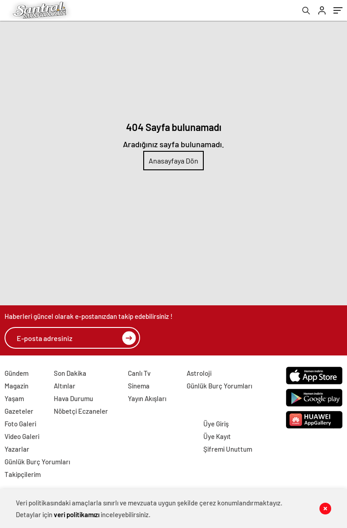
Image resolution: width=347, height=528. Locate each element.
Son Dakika (70, 373)
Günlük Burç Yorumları (219, 386)
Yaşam (14, 398)
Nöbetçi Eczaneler (81, 411)
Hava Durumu (73, 398)
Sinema (139, 386)
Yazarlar (17, 449)
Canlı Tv (139, 373)
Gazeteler (19, 411)
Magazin (16, 386)
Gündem (16, 373)
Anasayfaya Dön (173, 160)
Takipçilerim (23, 474)
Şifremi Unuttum (227, 449)
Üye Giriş (216, 424)
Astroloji (199, 373)
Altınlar (64, 386)
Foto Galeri (20, 424)
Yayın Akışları (147, 398)
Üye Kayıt (217, 436)
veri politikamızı (76, 514)
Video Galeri (22, 436)
